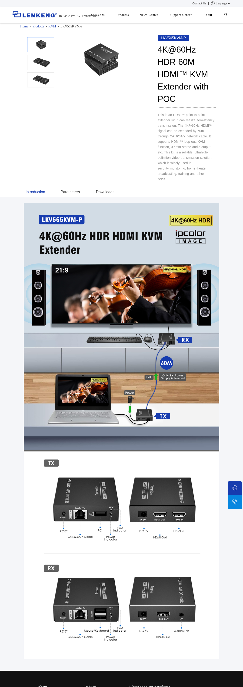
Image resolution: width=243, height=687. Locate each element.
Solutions (110, 15)
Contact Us (199, 3)
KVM (52, 26)
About (211, 15)
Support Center (186, 15)
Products (133, 15)
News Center (157, 15)
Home (24, 26)
